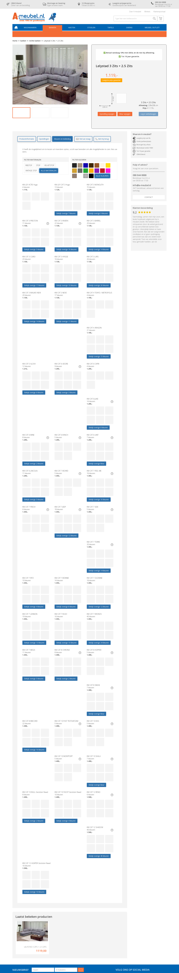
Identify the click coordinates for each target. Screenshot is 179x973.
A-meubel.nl (40, 956)
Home (14, 43)
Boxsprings (16, 927)
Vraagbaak (82, 939)
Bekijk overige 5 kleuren (33, 252)
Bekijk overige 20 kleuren (99, 288)
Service (81, 927)
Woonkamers (31, 29)
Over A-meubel (135, 12)
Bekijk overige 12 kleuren (34, 508)
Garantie (81, 922)
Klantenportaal (159, 12)
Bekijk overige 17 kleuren (34, 288)
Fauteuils (16, 922)
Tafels (111, 29)
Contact (149, 199)
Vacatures (82, 942)
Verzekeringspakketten (87, 929)
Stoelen (92, 29)
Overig (129, 29)
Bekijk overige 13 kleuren (34, 581)
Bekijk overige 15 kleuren (34, 361)
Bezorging (82, 919)
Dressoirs (49, 915)
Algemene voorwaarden (87, 934)
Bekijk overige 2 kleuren (98, 398)
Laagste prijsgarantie (86, 915)
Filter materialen (32, 162)
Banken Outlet (51, 924)
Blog (80, 944)
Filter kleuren (79, 162)
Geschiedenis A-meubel (87, 932)
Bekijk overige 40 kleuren (34, 763)
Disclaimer (33, 958)
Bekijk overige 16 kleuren (66, 252)
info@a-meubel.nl (142, 187)
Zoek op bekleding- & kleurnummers (93, 947)
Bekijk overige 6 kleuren (66, 361)
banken (22, 43)
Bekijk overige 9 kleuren (98, 215)
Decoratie (49, 927)
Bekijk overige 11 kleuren (66, 325)
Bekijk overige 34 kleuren (99, 581)
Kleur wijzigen (124, 116)
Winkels (147, 12)
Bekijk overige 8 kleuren (66, 398)
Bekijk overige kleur (64, 435)
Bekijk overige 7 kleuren (66, 215)
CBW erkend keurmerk (87, 924)
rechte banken (34, 43)
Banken (53, 29)
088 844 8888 (139, 177)
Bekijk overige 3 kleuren (98, 361)
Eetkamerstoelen (52, 917)
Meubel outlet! (152, 29)
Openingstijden (84, 917)
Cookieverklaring (84, 937)
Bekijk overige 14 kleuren (99, 252)
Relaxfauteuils (50, 922)
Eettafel (48, 919)
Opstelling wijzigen (107, 116)
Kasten (72, 29)
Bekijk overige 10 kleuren (66, 288)
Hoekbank (49, 912)
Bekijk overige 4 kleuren (33, 544)
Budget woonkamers (53, 910)
